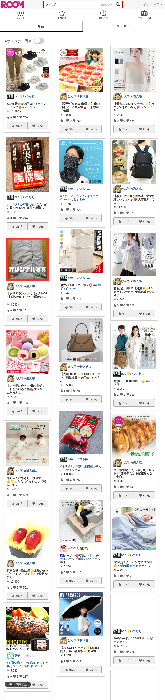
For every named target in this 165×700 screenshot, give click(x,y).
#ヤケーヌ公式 (69, 196)
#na (74, 288)
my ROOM (144, 15)
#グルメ (37, 666)
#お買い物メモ (16, 663)
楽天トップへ (153, 4)
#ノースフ (29, 107)
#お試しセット (35, 663)
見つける (62, 15)
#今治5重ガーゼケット (132, 565)
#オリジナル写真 (17, 204)
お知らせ (103, 15)
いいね (39, 126)
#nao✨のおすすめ (72, 199)
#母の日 (27, 666)
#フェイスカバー (90, 196)
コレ (19, 126)
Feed (20, 15)
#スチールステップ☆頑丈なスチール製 (80, 559)
